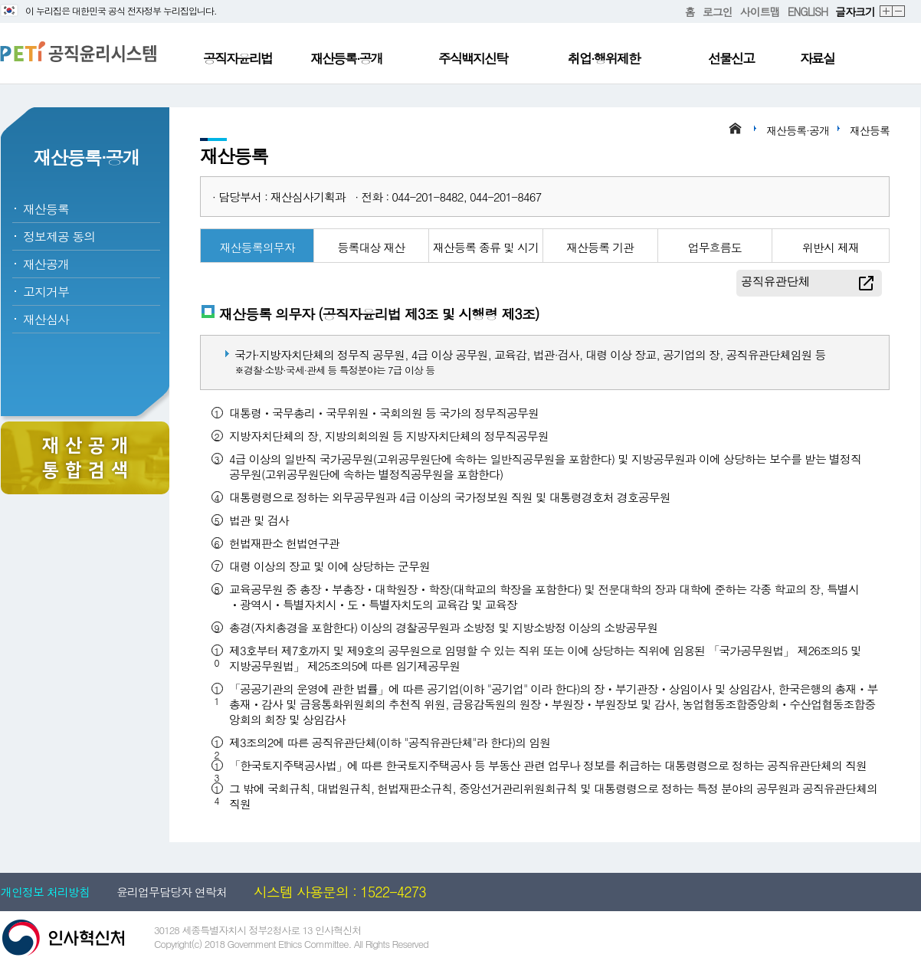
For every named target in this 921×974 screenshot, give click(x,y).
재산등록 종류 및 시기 (486, 247)
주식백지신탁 (472, 58)
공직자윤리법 (237, 58)
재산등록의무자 (257, 247)
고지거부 (46, 291)
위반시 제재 (830, 247)
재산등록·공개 (346, 58)
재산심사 (46, 319)
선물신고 (731, 58)
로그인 (718, 11)
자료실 (817, 58)
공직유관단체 (775, 280)
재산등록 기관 (600, 247)
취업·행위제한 (604, 58)
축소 (899, 11)
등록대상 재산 (371, 247)
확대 (886, 11)
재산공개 (46, 264)
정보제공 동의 (59, 236)
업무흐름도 (715, 247)
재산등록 (46, 209)
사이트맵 (760, 11)
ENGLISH (808, 11)
